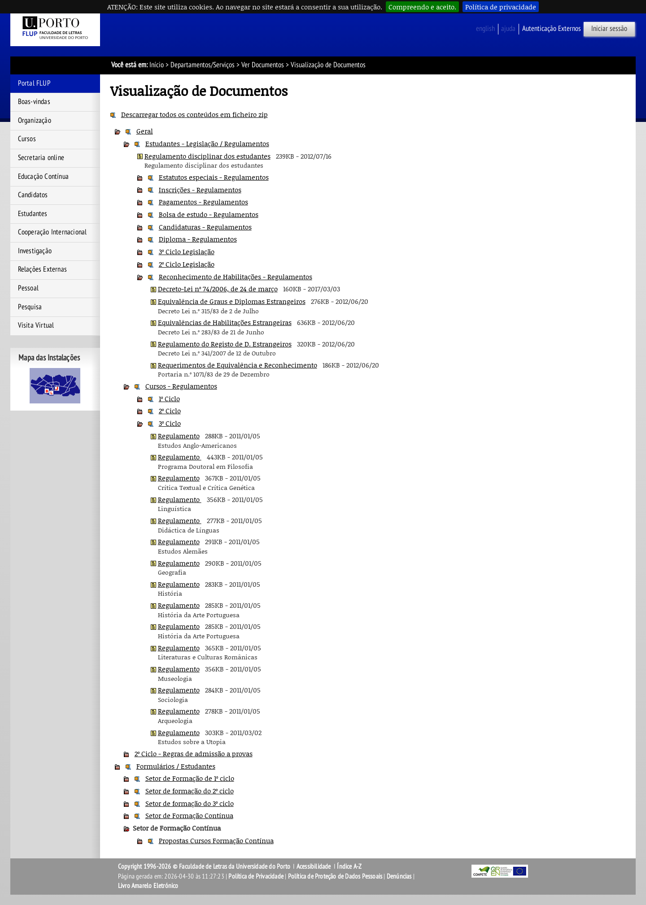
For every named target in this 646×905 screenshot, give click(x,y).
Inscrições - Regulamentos (200, 189)
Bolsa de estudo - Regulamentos (208, 214)
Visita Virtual (36, 325)
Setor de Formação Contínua (189, 815)
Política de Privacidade (256, 876)
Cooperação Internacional (52, 232)
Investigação (35, 251)
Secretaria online (41, 157)
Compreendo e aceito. (422, 6)
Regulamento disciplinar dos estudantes (207, 156)
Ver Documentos (262, 65)
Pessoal (28, 288)
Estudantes (33, 213)
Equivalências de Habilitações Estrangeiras (225, 322)
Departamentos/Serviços (202, 65)
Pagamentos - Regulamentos (203, 201)
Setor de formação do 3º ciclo (189, 803)
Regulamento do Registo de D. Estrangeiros (225, 343)
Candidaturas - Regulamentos (205, 226)
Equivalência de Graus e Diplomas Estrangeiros (232, 301)
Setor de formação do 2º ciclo (189, 790)
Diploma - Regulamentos (198, 238)
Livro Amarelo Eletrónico (148, 886)
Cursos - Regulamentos (181, 385)
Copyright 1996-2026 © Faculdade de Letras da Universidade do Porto (205, 866)
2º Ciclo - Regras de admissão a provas (194, 753)
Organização (34, 120)
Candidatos (33, 195)
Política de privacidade (500, 6)
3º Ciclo (170, 423)
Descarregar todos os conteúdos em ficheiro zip (194, 114)
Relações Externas (42, 269)
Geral (144, 130)
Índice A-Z (349, 866)
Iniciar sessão (609, 28)
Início (156, 65)
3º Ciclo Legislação (186, 251)
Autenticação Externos (551, 28)
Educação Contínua (43, 176)
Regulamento (179, 435)
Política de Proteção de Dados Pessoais (335, 876)
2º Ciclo (170, 410)
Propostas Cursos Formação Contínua (216, 840)
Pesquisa (30, 307)
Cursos (27, 138)
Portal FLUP (34, 83)
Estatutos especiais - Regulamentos (214, 177)
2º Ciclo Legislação (186, 264)
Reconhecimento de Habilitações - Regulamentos (235, 276)
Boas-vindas (34, 101)
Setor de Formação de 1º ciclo (189, 778)
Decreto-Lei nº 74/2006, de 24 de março (218, 288)
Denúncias (399, 876)
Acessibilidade (314, 866)
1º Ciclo (169, 398)
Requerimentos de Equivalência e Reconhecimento (237, 364)
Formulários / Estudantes (175, 766)
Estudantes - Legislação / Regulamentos (207, 143)
